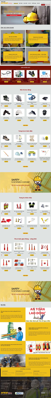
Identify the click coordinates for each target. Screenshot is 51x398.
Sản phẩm (25, 3)
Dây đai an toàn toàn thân (45, 383)
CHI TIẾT (6, 81)
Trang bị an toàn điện (4, 381)
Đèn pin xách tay (33, 383)
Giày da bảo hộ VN (15, 380)
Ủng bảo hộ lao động (25, 388)
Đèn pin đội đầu (14, 381)
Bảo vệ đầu (14, 385)
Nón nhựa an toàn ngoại (45, 388)
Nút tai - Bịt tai (43, 385)
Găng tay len (24, 386)
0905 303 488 (47, 4)
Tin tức (29, 3)
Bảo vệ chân (3, 385)
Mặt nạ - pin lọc (24, 380)
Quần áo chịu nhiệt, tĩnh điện (5, 380)
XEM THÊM (25, 125)
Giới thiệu (20, 3)
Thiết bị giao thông (15, 388)
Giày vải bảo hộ (14, 386)
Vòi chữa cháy (24, 381)
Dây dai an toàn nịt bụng (35, 385)
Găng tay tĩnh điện (34, 388)
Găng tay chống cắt (44, 381)
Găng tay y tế (24, 385)
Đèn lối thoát (3, 388)
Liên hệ (38, 3)
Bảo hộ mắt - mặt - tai (44, 380)
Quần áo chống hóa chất (16, 383)
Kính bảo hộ (33, 381)
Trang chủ (16, 3)
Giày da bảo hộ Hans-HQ (45, 386)
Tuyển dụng (34, 3)
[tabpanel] (25, 15)
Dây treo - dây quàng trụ (35, 386)
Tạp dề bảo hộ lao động (4, 386)
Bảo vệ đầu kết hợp (34, 380)
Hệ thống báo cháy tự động (5, 383)
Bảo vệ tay (23, 383)
